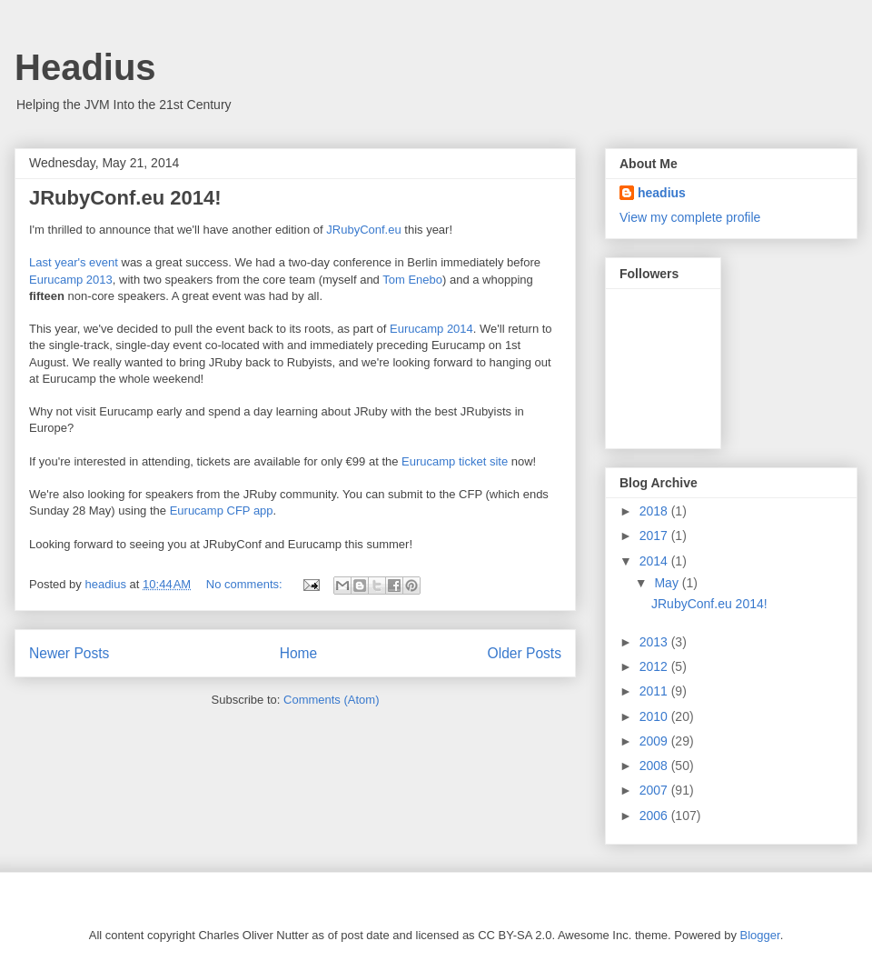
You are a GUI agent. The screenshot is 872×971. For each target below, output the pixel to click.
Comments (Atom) (331, 699)
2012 (655, 666)
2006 (655, 815)
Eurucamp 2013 (71, 279)
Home (299, 653)
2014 (655, 561)
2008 (655, 765)
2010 (655, 716)
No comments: (245, 584)
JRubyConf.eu (363, 229)
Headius (85, 67)
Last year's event (73, 262)
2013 (655, 642)
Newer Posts (69, 653)
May (667, 583)
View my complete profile (689, 217)
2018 (655, 511)
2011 (655, 691)
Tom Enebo (412, 279)
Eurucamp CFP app (221, 510)
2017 (655, 535)
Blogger (760, 935)
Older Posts (524, 653)
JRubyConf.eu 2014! (125, 197)
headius (662, 192)
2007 (655, 790)
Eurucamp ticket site (454, 461)
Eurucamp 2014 (431, 328)
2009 (655, 741)
